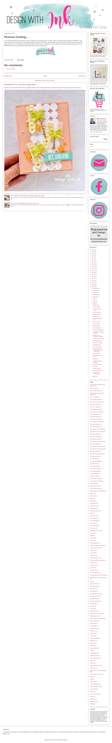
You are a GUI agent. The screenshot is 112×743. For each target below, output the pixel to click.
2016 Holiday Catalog (95, 390)
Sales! (91, 650)
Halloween (92, 555)
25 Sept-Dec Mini (94, 476)
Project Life (92, 630)
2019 (93, 264)
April (94, 376)
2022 (93, 258)
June (94, 301)
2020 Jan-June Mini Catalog (96, 431)
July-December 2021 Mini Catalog (98, 575)
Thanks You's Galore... (98, 342)
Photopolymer (93, 625)
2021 (93, 260)
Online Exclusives (94, 616)
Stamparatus (93, 668)
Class (91, 513)
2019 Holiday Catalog (95, 419)
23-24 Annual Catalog (95, 461)
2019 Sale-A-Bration (95, 424)
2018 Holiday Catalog (95, 409)
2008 (93, 286)
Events (91, 533)
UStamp (92, 696)
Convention (92, 523)
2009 (93, 284)
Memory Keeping (94, 586)
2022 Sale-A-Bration (95, 451)
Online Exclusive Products (96, 613)
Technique (92, 681)
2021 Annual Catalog (95, 439)
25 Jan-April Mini (94, 473)
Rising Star (92, 643)
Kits (91, 581)
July (94, 298)
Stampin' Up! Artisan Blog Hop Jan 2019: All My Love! (25, 203)
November (95, 290)
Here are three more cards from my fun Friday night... (97, 350)
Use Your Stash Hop (95, 694)
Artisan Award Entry (94, 486)
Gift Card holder (96, 325)
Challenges (92, 508)
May (94, 303)
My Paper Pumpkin (94, 601)
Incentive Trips (93, 570)
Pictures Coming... (97, 368)
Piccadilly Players (94, 628)
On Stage (92, 608)
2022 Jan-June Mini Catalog (96, 449)
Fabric (91, 535)
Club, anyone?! (96, 353)
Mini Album (92, 588)
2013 (93, 276)
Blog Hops (92, 500)
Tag (91, 679)
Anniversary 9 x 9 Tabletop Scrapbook (98, 336)
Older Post (81, 76)
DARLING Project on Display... (97, 361)
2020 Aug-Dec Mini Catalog (96, 429)
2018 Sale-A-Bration (95, 414)
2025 (93, 251)
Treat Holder (93, 689)
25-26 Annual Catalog (95, 478)
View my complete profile (96, 132)
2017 (93, 268)
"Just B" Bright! (96, 323)
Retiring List (93, 640)
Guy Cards (92, 550)
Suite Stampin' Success (95, 674)
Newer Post (8, 76)
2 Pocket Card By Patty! (98, 338)
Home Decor (93, 565)
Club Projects (93, 518)
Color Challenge (94, 520)
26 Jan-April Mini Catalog (96, 481)
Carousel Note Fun (97, 370)
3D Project (92, 483)
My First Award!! (96, 306)
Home (45, 76)
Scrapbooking (93, 653)
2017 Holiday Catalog (95, 399)
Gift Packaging (93, 543)
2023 (93, 255)
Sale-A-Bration (93, 648)
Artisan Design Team (95, 488)
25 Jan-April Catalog (95, 471)
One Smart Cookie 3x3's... (97, 309)
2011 (93, 280)
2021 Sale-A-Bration (95, 444)
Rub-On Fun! (96, 304)
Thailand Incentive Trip (95, 686)
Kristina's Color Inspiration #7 (96, 373)
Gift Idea (92, 540)
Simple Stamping (94, 655)
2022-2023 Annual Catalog (96, 453)
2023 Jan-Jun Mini (94, 456)
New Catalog (93, 603)
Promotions (92, 633)
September (95, 294)
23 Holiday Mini (93, 458)
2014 (93, 274)
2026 (93, 249)
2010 (93, 282)
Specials (92, 663)
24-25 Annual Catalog (95, 468)
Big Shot (92, 496)
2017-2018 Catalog (94, 406)
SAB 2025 (92, 645)
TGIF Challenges (94, 684)
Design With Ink (102, 118)
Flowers (92, 538)
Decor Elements (94, 525)
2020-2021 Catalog (94, 436)
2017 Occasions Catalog (96, 401)
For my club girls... (97, 312)
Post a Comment (10, 68)
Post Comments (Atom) (48, 80)
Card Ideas (92, 505)
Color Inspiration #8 (97, 347)
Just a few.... (95, 366)
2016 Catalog (93, 388)
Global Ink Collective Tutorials (97, 545)
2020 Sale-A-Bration (95, 434)
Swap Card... (96, 359)
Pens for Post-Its (96, 321)
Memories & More (94, 583)
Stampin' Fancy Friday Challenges (98, 670)
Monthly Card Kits (94, 596)
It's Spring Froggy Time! (98, 330)
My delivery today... (97, 364)
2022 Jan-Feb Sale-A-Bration (97, 446)
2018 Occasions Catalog (96, 411)
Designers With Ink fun (95, 530)
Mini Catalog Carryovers (95, 593)
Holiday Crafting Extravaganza (97, 560)
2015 (93, 272)
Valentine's (92, 699)
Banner (91, 493)
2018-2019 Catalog (94, 416)
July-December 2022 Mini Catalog (98, 577)
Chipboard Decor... (97, 344)
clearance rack (93, 515)
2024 (93, 253)
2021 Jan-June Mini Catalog (96, 441)
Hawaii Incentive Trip (95, 557)
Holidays (92, 562)
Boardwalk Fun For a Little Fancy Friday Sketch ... (21, 84)
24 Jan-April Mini (94, 466)
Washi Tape (92, 701)
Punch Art (92, 635)
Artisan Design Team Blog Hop (97, 491)
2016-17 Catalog (94, 397)
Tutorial (91, 691)
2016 (93, 270)
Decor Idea (92, 528)
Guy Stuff (92, 552)
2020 (93, 262)
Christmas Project (94, 510)
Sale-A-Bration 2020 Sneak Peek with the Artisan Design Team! (27, 195)
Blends (91, 498)
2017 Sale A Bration (94, 404)
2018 (93, 266)
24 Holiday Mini (93, 463)
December (95, 288)
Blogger (65, 740)
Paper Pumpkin (93, 621)
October (95, 292)
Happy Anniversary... (97, 314)
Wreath (91, 703)
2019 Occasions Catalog (96, 421)
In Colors (92, 567)
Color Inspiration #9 (97, 328)
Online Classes (93, 611)
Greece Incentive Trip (95, 547)
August (94, 296)
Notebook (92, 606)
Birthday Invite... (96, 316)
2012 (93, 278)
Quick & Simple (93, 638)
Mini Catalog (93, 591)
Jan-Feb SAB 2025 (94, 572)
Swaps (91, 676)
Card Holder (93, 503)
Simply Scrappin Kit (94, 658)
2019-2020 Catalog (94, 426)
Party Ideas (92, 623)
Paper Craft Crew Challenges (97, 618)
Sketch (91, 660)
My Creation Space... (97, 340)
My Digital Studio (94, 598)
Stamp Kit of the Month (95, 665)
